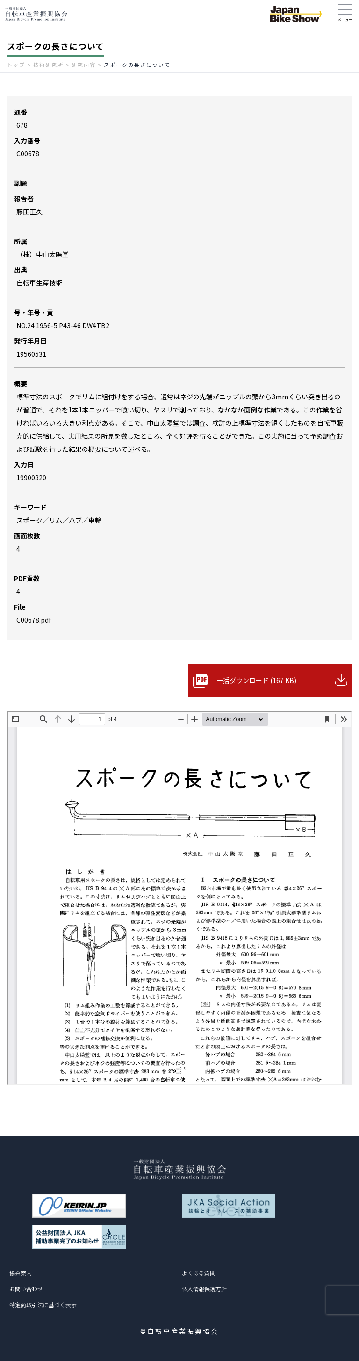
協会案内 (20, 1273)
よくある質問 (198, 1273)
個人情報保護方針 (204, 1289)
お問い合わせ (26, 1289)
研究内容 (84, 64)
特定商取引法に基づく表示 (43, 1305)
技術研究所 (48, 64)
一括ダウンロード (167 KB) (256, 680)
